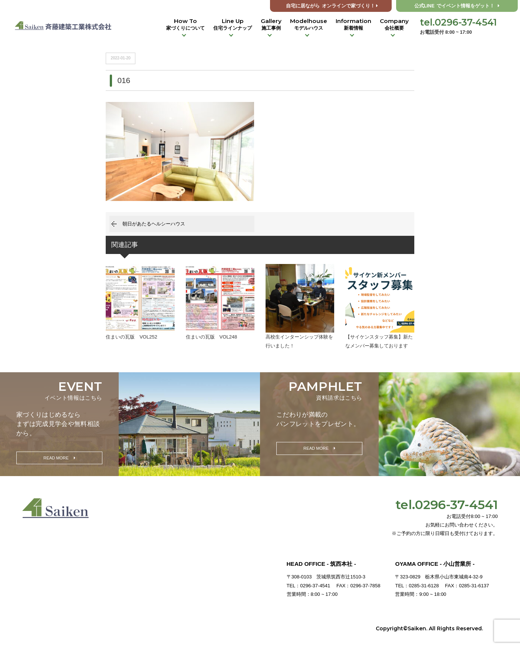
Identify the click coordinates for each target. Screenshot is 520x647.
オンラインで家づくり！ (332, 6)
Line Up (232, 24)
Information (353, 24)
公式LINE (457, 6)
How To (185, 24)
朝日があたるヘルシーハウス (153, 224)
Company (394, 24)
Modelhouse (308, 24)
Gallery (271, 24)
